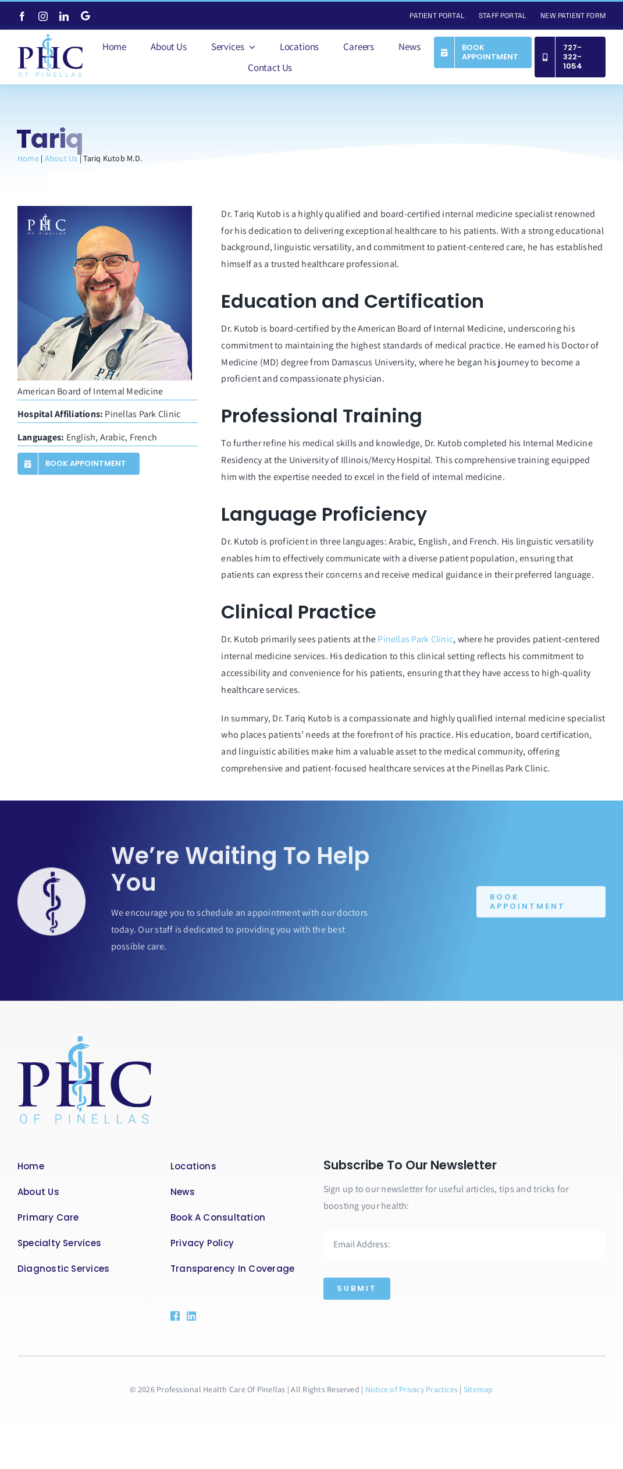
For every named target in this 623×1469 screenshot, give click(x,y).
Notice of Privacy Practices (412, 1389)
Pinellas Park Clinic (415, 639)
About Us (61, 158)
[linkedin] (64, 16)
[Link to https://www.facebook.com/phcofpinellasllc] (173, 1316)
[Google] (85, 15)
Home (28, 158)
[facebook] (22, 16)
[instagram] (43, 16)
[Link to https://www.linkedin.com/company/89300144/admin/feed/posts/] (204, 1316)
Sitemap (478, 1389)
